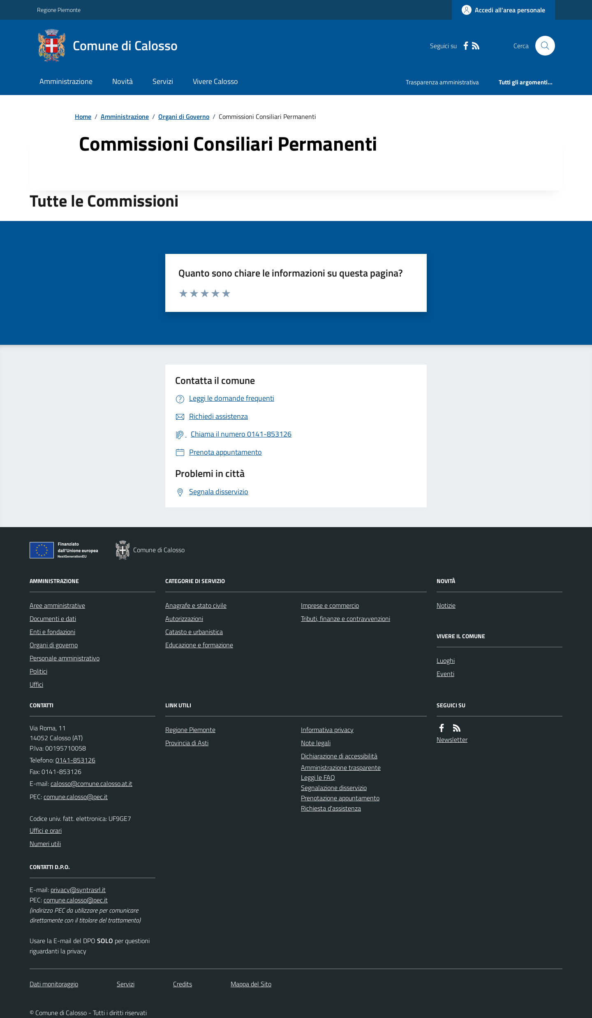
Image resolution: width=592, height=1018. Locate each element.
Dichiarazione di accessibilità (339, 756)
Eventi (445, 674)
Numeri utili (45, 843)
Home (83, 116)
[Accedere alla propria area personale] (503, 10)
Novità (122, 81)
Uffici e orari (46, 830)
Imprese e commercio (330, 605)
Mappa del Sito (251, 984)
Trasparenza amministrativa (442, 82)
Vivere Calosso (215, 81)
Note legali (316, 743)
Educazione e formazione (199, 645)
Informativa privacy (327, 729)
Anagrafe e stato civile (196, 605)
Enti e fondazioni (52, 632)
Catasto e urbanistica (194, 632)
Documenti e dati (53, 618)
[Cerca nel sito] (542, 46)
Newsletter (452, 739)
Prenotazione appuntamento (340, 798)
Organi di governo (54, 645)
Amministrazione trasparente (341, 767)
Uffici (36, 684)
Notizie (446, 605)
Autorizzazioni (184, 618)
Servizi (163, 81)
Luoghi (446, 660)
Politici (38, 671)
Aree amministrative (57, 605)
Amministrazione (65, 81)
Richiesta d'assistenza (331, 808)
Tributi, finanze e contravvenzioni (345, 618)
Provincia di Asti (186, 743)
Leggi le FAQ (318, 777)
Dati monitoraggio (54, 984)
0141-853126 (75, 760)
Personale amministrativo (64, 658)
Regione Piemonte (59, 9)
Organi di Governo (183, 116)
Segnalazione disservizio (334, 788)
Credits (182, 984)
